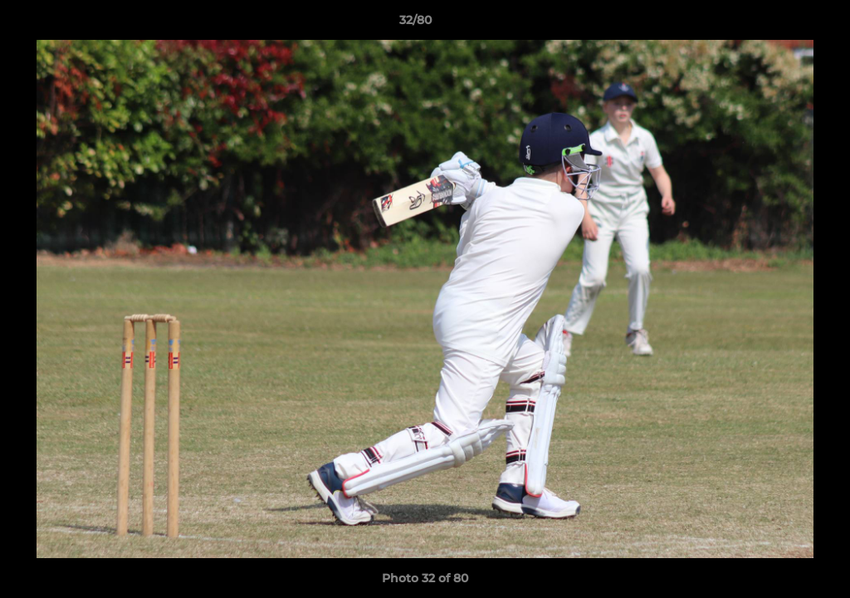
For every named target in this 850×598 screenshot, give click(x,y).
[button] (780, 24)
